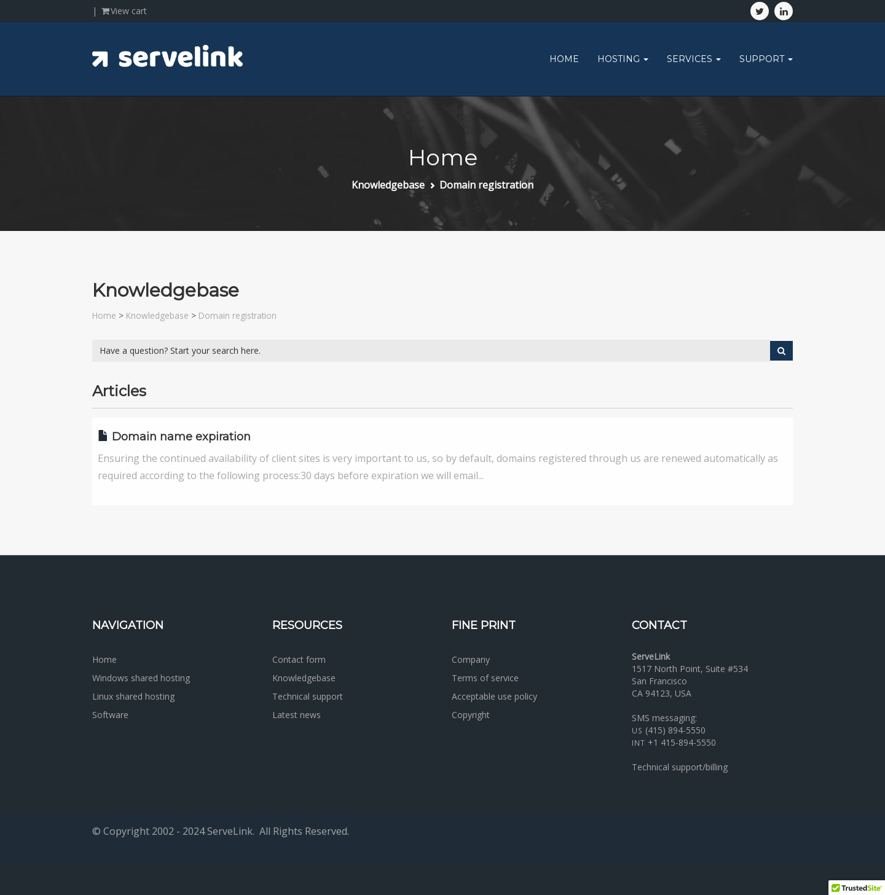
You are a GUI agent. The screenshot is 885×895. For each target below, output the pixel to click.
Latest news (296, 715)
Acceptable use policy (494, 696)
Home (564, 58)
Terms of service (485, 678)
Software (110, 715)
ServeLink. (230, 831)
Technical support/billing (680, 767)
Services (694, 58)
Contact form (299, 659)
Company (471, 659)
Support (766, 58)
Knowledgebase (388, 185)
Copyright (471, 715)
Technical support (307, 696)
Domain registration (486, 185)
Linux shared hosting (133, 696)
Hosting (622, 58)
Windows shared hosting (141, 678)
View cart (123, 11)
